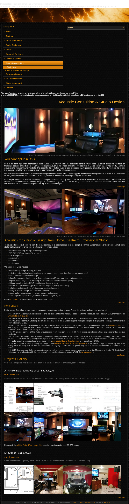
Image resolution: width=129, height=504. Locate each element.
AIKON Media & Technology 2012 (29, 445)
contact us (14, 299)
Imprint (81, 502)
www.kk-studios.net (11, 457)
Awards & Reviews (14, 54)
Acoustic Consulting (15, 63)
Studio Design (12, 67)
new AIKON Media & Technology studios (70, 343)
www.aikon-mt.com (11, 375)
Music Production (14, 41)
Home (8, 31)
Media (8, 50)
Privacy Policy (90, 502)
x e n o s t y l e (109, 502)
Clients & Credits (13, 59)
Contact (9, 88)
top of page (121, 186)
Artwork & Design (14, 74)
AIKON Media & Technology (18, 70)
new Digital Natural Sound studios (65, 341)
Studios (9, 36)
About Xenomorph (14, 83)
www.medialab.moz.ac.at (18, 316)
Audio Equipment (13, 45)
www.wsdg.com (115, 325)
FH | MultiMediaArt (14, 79)
